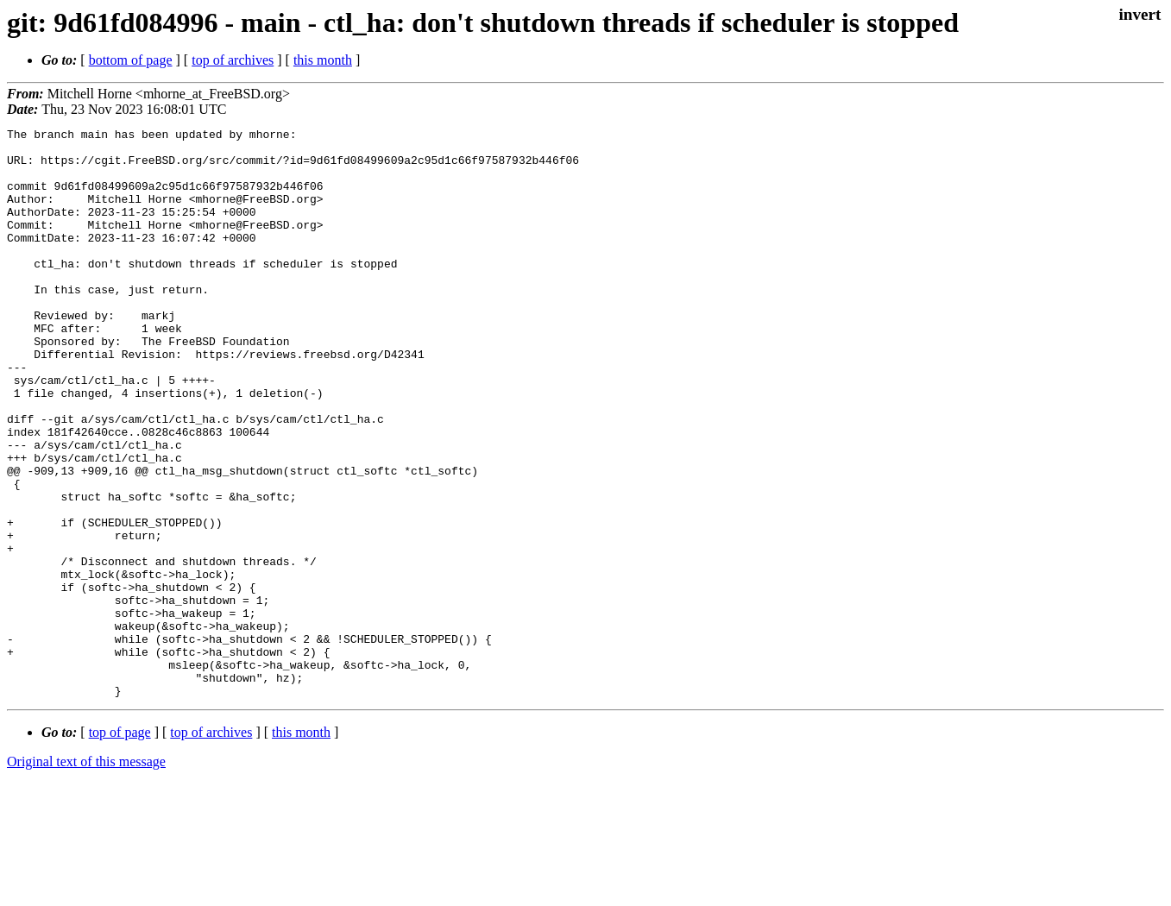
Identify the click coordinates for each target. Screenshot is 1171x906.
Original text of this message (86, 875)
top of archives (233, 60)
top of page (120, 846)
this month (322, 60)
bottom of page (131, 60)
